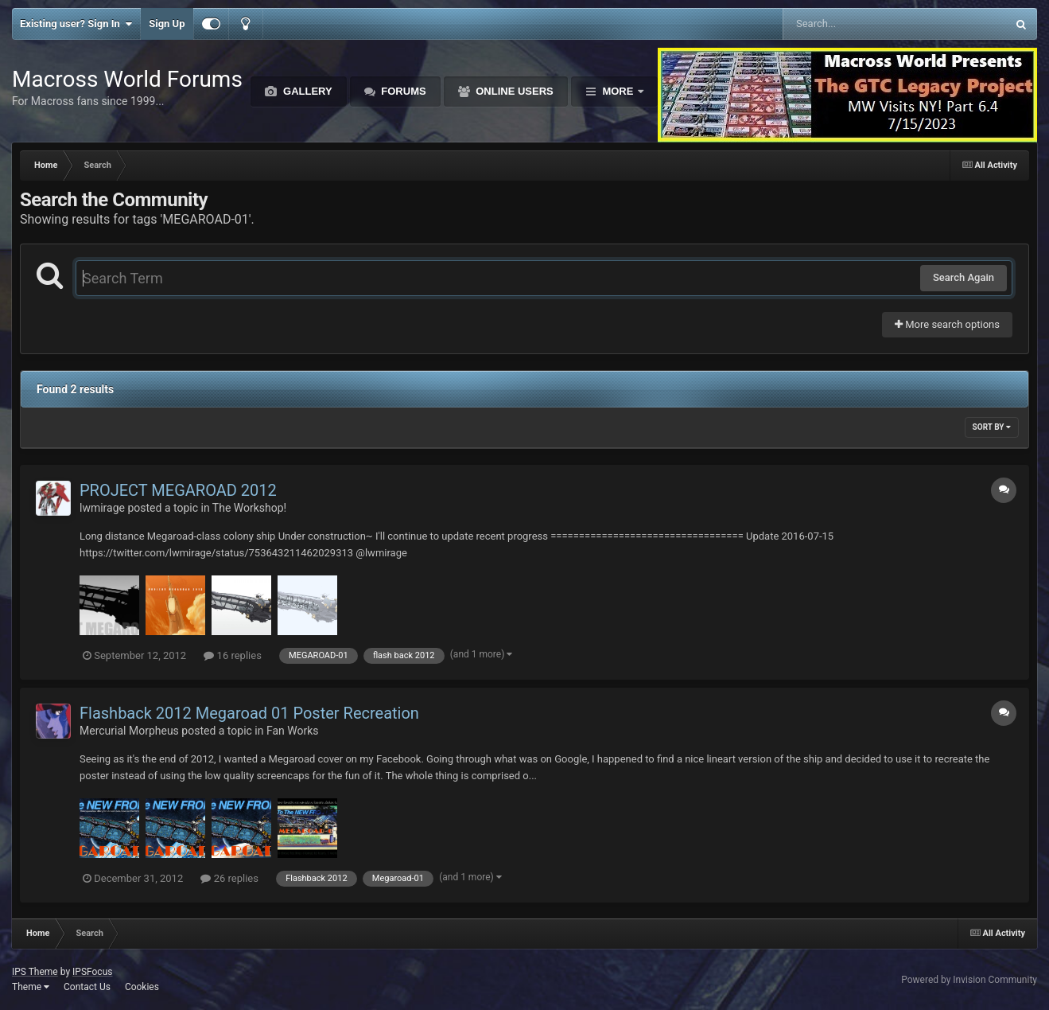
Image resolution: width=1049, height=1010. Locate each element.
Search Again (963, 277)
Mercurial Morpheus (129, 730)
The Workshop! (249, 507)
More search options (947, 324)
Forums (402, 91)
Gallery (306, 91)
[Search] (854, 24)
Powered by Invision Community (969, 979)
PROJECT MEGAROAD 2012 (178, 490)
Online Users (513, 91)
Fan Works (292, 730)
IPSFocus (92, 971)
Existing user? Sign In (76, 24)
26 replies (229, 878)
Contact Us (87, 986)
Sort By (992, 427)
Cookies (142, 986)
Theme (30, 986)
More (618, 91)
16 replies (232, 655)
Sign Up (167, 23)
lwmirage (102, 507)
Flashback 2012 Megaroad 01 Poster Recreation (249, 713)
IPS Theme (35, 971)
